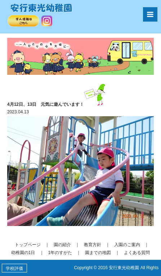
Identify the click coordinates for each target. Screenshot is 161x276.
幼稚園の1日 (23, 252)
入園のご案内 (127, 244)
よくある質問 (137, 252)
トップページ (28, 244)
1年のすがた (60, 252)
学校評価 (14, 268)
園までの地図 (98, 252)
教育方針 (92, 244)
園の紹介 (62, 244)
